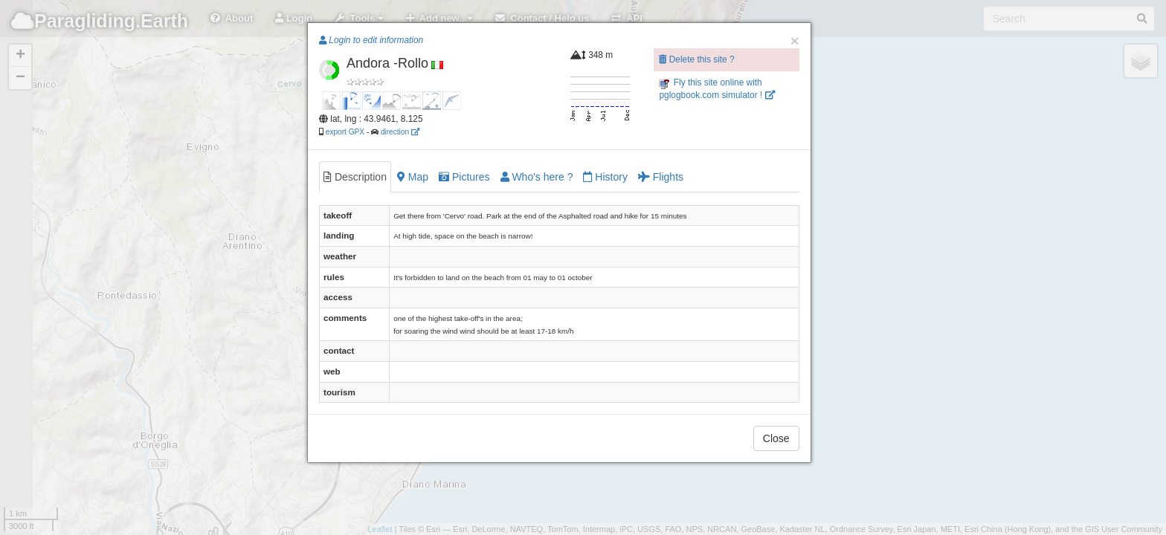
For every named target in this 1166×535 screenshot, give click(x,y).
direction (400, 132)
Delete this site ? (696, 59)
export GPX (345, 132)
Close (776, 438)
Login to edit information (371, 40)
